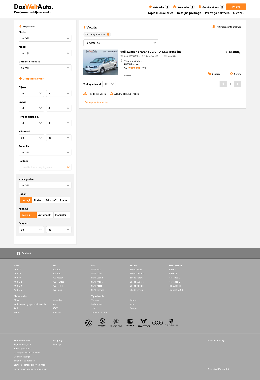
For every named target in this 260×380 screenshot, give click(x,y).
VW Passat (58, 277)
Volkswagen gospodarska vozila (30, 304)
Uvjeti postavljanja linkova (27, 352)
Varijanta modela (29, 61)
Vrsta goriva (26, 179)
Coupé (133, 308)
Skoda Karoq (136, 277)
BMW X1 (173, 273)
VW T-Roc (58, 285)
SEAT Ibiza (96, 269)
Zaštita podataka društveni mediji (30, 364)
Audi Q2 (18, 281)
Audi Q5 (18, 289)
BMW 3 (172, 269)
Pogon (22, 193)
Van (132, 304)
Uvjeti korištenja (22, 356)
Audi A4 (18, 273)
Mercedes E (174, 281)
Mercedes (57, 300)
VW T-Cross (58, 281)
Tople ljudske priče (160, 13)
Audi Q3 (18, 285)
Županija (24, 146)
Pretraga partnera (217, 13)
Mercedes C (174, 277)
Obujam (23, 223)
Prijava (236, 6)
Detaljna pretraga (189, 13)
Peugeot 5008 (176, 289)
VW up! (56, 269)
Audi (16, 308)
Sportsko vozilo (99, 312)
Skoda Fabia (136, 269)
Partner (23, 161)
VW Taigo (57, 289)
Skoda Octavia (137, 273)
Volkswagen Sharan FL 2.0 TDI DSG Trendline (150, 51)
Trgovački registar (23, 344)
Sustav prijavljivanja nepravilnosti (30, 368)
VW (54, 304)
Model (22, 46)
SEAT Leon (96, 273)
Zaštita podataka (22, 348)
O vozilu (238, 13)
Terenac (95, 300)
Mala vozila (96, 304)
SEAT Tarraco (97, 289)
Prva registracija (29, 116)
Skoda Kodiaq (137, 285)
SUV (93, 308)
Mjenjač (23, 208)
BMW (16, 300)
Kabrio (133, 300)
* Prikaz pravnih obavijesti (96, 102)
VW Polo (57, 273)
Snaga (22, 102)
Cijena (22, 87)
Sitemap (57, 344)
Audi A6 (18, 277)
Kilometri (24, 131)
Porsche (57, 312)
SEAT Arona (97, 281)
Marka (22, 32)
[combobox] (45, 167)
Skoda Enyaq (136, 289)
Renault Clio (175, 285)
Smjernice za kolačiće (24, 360)
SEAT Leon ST (97, 277)
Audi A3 (18, 269)
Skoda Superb (137, 281)
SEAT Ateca (96, 285)
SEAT (55, 308)
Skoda (17, 312)
